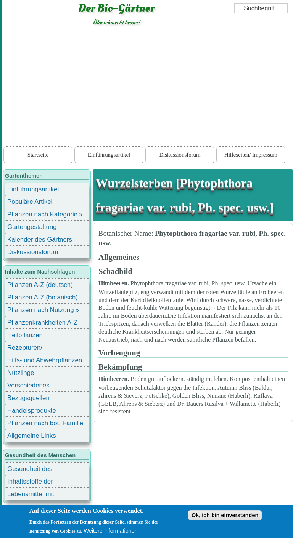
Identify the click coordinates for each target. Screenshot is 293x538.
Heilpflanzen (25, 335)
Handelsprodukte (31, 410)
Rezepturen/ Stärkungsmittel (29, 349)
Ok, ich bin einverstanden (225, 515)
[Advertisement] (147, 87)
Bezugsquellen (28, 398)
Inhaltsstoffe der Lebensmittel (30, 482)
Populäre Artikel (29, 201)
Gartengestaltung (32, 227)
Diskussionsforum (179, 155)
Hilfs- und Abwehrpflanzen (44, 360)
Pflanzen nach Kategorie (42, 214)
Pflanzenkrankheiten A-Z (42, 322)
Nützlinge (20, 372)
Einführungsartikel (109, 155)
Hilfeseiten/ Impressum (250, 155)
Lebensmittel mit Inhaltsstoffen (30, 495)
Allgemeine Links (31, 435)
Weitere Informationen (111, 531)
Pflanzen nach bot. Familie (45, 423)
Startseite (37, 155)
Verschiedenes (28, 385)
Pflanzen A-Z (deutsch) (40, 284)
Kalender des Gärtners (39, 239)
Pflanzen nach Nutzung (40, 310)
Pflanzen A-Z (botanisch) (42, 297)
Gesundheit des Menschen (29, 470)
